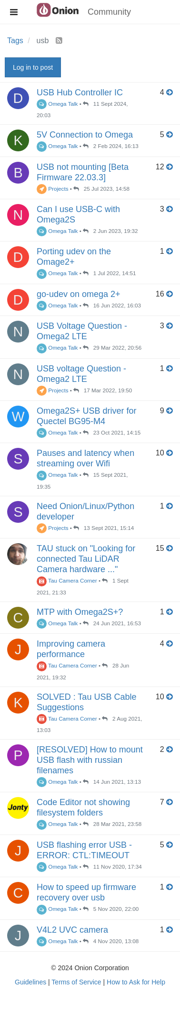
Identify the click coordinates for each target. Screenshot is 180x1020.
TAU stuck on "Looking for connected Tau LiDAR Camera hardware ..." (86, 559)
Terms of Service (76, 982)
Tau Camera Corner (67, 580)
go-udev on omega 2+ (78, 294)
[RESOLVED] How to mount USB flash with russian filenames (90, 760)
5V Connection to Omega (85, 134)
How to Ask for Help (136, 982)
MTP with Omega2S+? (80, 612)
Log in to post (33, 67)
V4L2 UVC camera (72, 930)
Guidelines (30, 982)
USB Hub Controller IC (80, 92)
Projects (53, 188)
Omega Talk (57, 104)
